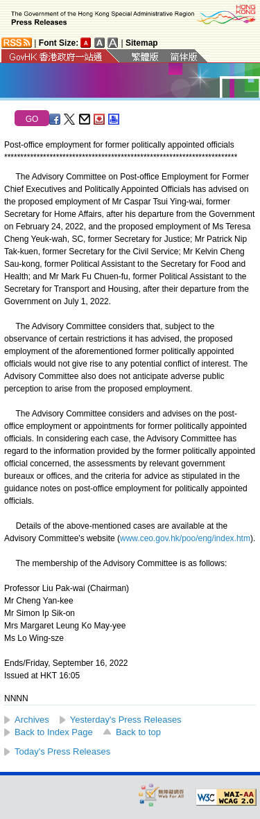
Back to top (138, 732)
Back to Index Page (54, 732)
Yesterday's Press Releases (126, 719)
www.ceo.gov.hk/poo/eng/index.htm (185, 538)
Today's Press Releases (62, 751)
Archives (32, 719)
